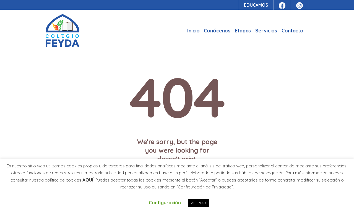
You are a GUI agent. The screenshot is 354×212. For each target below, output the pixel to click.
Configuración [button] (165, 202)
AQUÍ (87, 180)
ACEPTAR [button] (198, 203)
